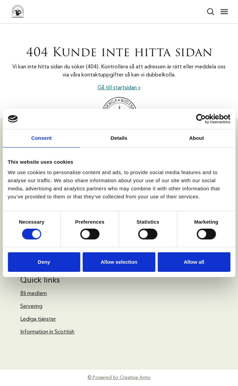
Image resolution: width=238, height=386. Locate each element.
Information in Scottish (47, 332)
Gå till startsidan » (119, 88)
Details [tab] (119, 138)
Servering (31, 306)
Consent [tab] (41, 138)
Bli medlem (33, 293)
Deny (44, 262)
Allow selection (119, 262)
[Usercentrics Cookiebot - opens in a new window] (200, 119)
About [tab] (196, 138)
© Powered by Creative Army (119, 377)
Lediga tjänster (38, 319)
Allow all (194, 262)
